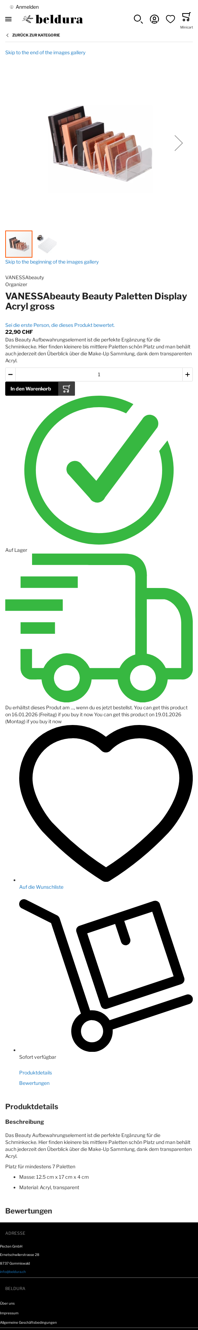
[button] (138, 19)
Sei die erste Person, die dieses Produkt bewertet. (60, 325)
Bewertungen (34, 1083)
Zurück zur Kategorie (36, 35)
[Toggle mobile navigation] (8, 19)
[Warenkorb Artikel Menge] (99, 375)
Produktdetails (35, 1072)
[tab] (99, 1107)
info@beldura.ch (13, 1271)
